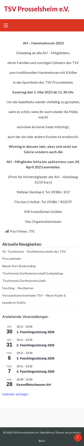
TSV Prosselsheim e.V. (36, 9)
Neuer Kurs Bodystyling (19, 266)
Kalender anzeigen (15, 394)
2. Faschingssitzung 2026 (35, 345)
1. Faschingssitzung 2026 (35, 332)
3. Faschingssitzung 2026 (35, 358)
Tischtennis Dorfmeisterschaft (24, 281)
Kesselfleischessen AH (34, 384)
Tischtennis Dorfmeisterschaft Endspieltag (32, 273)
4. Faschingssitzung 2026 (35, 371)
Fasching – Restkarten (18, 288)
